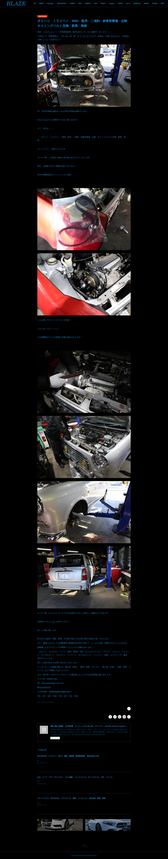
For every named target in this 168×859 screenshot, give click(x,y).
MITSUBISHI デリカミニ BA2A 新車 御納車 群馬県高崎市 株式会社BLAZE (68, 756)
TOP (49, 3)
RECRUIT (117, 3)
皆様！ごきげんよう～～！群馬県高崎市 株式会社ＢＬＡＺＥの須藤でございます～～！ (65, 781)
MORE (159, 3)
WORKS (55, 3)
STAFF (109, 3)
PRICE (94, 3)
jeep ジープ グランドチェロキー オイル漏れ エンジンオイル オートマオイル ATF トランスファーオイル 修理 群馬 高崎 (87, 777)
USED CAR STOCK (75, 3)
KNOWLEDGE (151, 3)
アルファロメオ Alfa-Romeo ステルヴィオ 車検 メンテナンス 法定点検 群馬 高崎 (71, 798)
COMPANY (102, 3)
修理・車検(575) (41, 702)
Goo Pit (142, 3)
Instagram (125, 3)
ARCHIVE (134, 3)
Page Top (84, 846)
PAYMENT (86, 3)
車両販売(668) (50, 702)
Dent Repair (64, 3)
